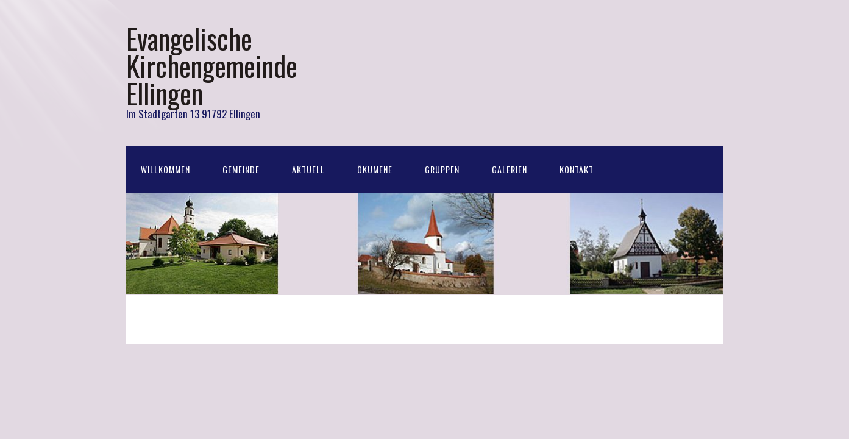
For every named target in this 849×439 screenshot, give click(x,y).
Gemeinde (241, 169)
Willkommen (165, 169)
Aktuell (308, 169)
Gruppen (442, 169)
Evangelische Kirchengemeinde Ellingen (211, 65)
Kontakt (576, 169)
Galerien (509, 169)
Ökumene (375, 169)
